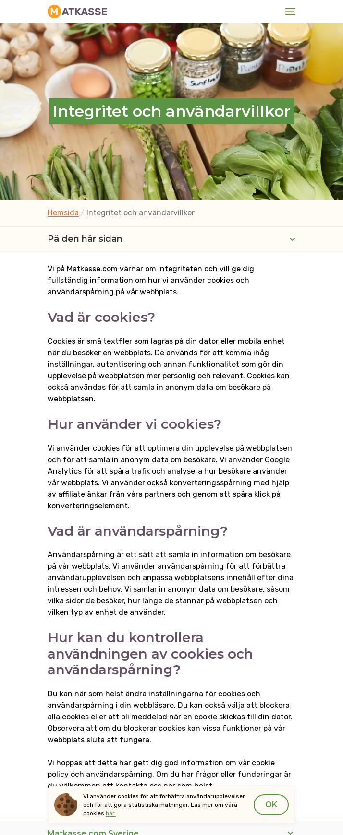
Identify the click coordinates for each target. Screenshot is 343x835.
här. (111, 813)
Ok (271, 804)
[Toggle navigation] (288, 11)
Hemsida (63, 212)
